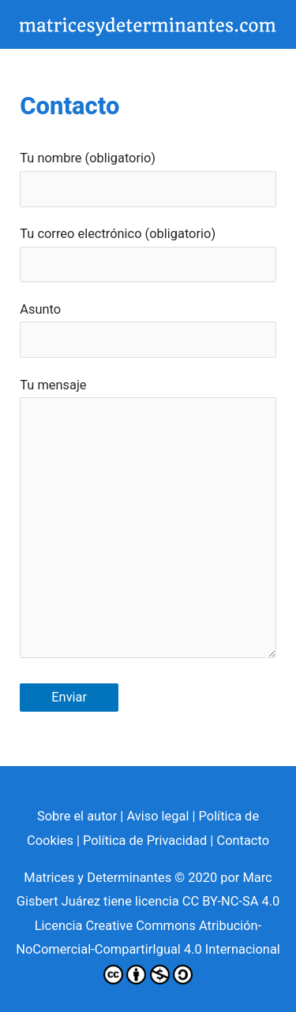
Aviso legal (157, 816)
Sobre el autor (77, 816)
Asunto (147, 330)
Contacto (242, 840)
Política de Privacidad (145, 840)
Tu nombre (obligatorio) (147, 178)
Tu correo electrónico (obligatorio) (147, 254)
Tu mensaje (147, 522)
